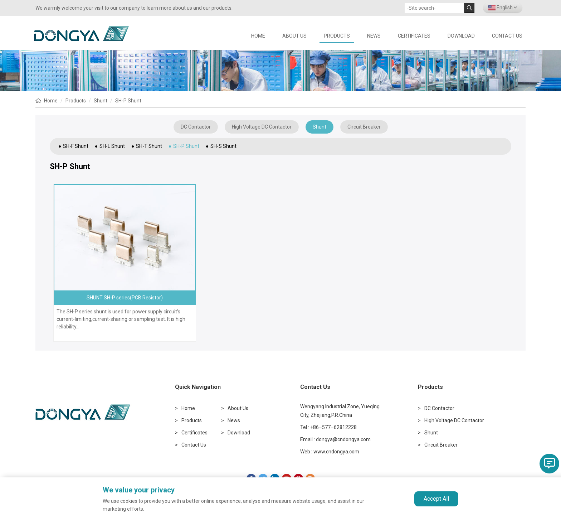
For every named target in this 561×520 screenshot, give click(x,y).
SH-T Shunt (149, 146)
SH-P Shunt (128, 100)
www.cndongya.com (336, 451)
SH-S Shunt (223, 146)
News (374, 36)
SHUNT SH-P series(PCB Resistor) (125, 297)
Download (461, 36)
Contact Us (507, 36)
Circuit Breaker (364, 127)
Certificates (414, 36)
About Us (294, 36)
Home (51, 100)
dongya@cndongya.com (343, 439)
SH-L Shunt (112, 146)
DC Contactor (196, 127)
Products (337, 36)
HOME (258, 36)
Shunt (100, 100)
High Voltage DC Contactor (262, 127)
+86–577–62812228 (333, 427)
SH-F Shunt (75, 146)
